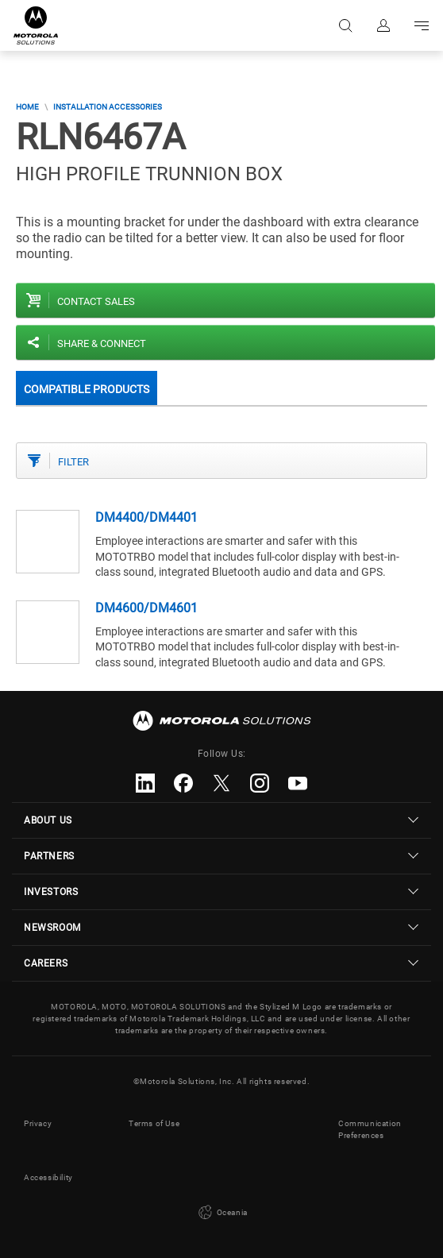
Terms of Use (154, 1123)
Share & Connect (101, 343)
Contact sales (96, 301)
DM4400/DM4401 (146, 517)
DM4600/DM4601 (146, 607)
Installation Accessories (107, 106)
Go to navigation (422, 25)
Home (27, 106)
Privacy (38, 1123)
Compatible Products (86, 389)
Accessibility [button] (48, 1177)
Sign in (383, 25)
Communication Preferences (370, 1129)
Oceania (221, 1212)
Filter (73, 462)
